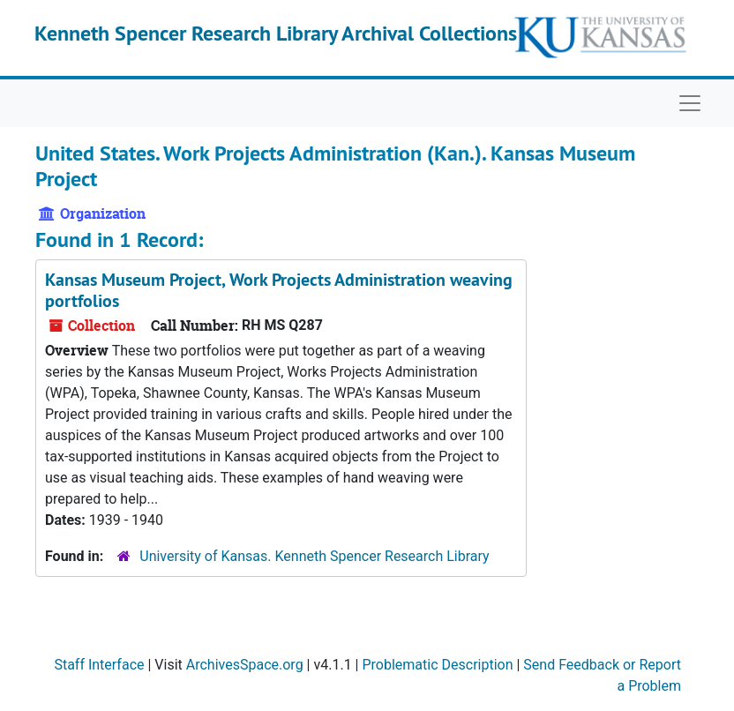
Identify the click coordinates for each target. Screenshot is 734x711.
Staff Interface (99, 664)
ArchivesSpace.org (244, 664)
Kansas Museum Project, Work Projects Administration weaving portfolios (279, 290)
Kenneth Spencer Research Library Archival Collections (275, 33)
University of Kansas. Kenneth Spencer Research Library (314, 556)
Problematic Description (437, 664)
